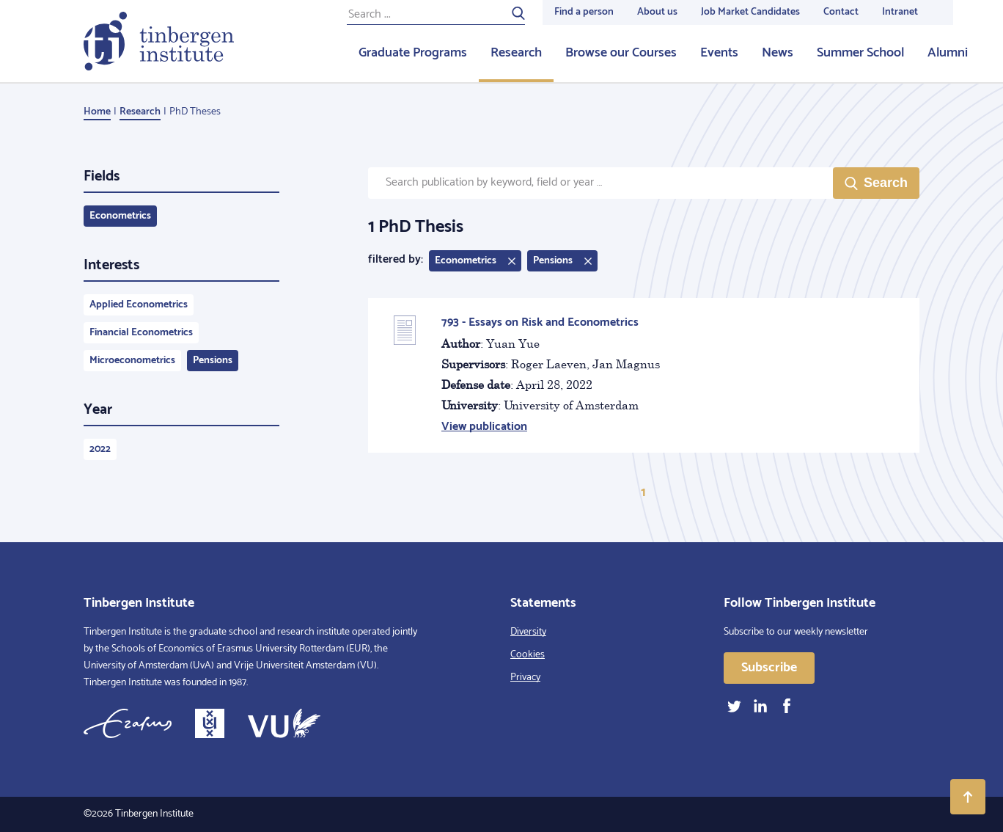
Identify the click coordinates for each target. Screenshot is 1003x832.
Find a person (584, 12)
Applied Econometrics (138, 304)
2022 (100, 449)
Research (516, 53)
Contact (841, 12)
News (777, 53)
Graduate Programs (413, 53)
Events (719, 53)
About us (657, 12)
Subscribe (769, 668)
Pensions (212, 360)
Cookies (527, 654)
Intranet (900, 12)
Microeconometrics (132, 360)
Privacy (525, 677)
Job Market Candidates (750, 12)
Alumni (947, 53)
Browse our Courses (621, 53)
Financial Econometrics (141, 332)
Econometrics (120, 216)
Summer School (860, 53)
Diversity (528, 632)
